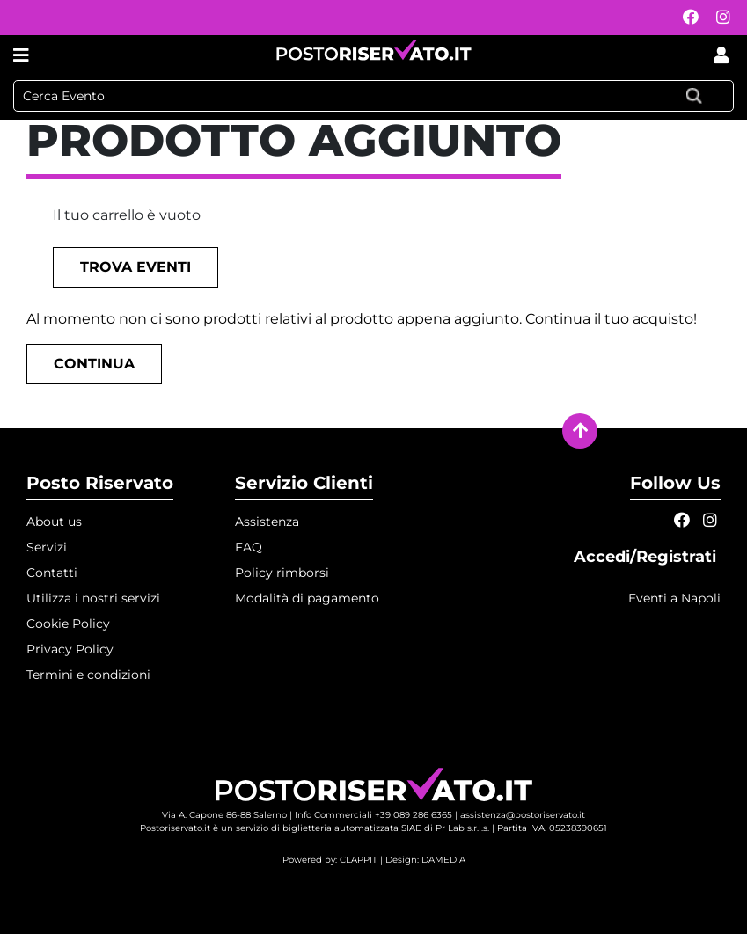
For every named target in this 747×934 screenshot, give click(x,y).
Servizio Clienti (304, 482)
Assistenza (267, 521)
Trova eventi (135, 267)
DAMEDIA (443, 859)
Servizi (46, 547)
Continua (94, 363)
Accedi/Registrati (647, 556)
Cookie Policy (68, 623)
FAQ (248, 547)
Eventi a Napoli (674, 598)
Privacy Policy (70, 649)
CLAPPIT (358, 859)
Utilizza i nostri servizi (93, 598)
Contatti (51, 572)
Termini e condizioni (88, 674)
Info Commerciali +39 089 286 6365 (373, 815)
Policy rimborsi (282, 572)
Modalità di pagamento (307, 598)
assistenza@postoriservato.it (522, 815)
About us (54, 521)
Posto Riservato (99, 482)
